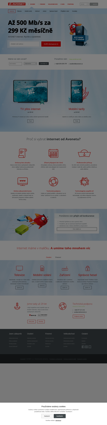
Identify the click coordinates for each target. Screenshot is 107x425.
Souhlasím (59, 416)
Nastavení (47, 416)
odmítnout (58, 420)
